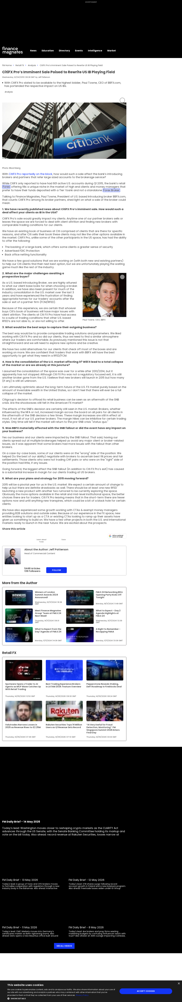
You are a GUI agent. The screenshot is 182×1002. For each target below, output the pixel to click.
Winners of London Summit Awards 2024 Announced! (46, 595)
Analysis (32, 65)
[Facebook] (34, 535)
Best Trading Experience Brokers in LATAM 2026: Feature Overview (63, 685)
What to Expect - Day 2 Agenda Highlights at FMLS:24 (108, 613)
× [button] (179, 984)
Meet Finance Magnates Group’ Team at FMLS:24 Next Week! (48, 613)
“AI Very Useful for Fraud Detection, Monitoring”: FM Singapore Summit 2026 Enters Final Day (103, 728)
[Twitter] (4, 535)
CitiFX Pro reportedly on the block (30, 174)
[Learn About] (41, 538)
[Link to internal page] (13, 556)
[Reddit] (56, 535)
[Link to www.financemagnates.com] (104, 295)
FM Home (7, 65)
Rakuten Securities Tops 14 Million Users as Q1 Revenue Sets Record (64, 726)
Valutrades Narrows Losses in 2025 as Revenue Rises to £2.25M (23, 726)
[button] (61, 998)
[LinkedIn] (12, 535)
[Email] (19, 535)
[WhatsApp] (48, 535)
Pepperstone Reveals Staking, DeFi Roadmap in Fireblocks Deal (104, 685)
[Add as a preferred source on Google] (117, 536)
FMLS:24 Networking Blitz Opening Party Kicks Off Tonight (109, 595)
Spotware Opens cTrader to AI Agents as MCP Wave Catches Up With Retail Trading (23, 687)
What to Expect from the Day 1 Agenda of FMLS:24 (48, 630)
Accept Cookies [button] (146, 991)
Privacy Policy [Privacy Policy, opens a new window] (82, 995)
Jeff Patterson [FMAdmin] (44, 77)
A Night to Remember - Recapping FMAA (108, 630)
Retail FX (20, 65)
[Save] (63, 537)
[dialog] (91, 991)
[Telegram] (26, 535)
